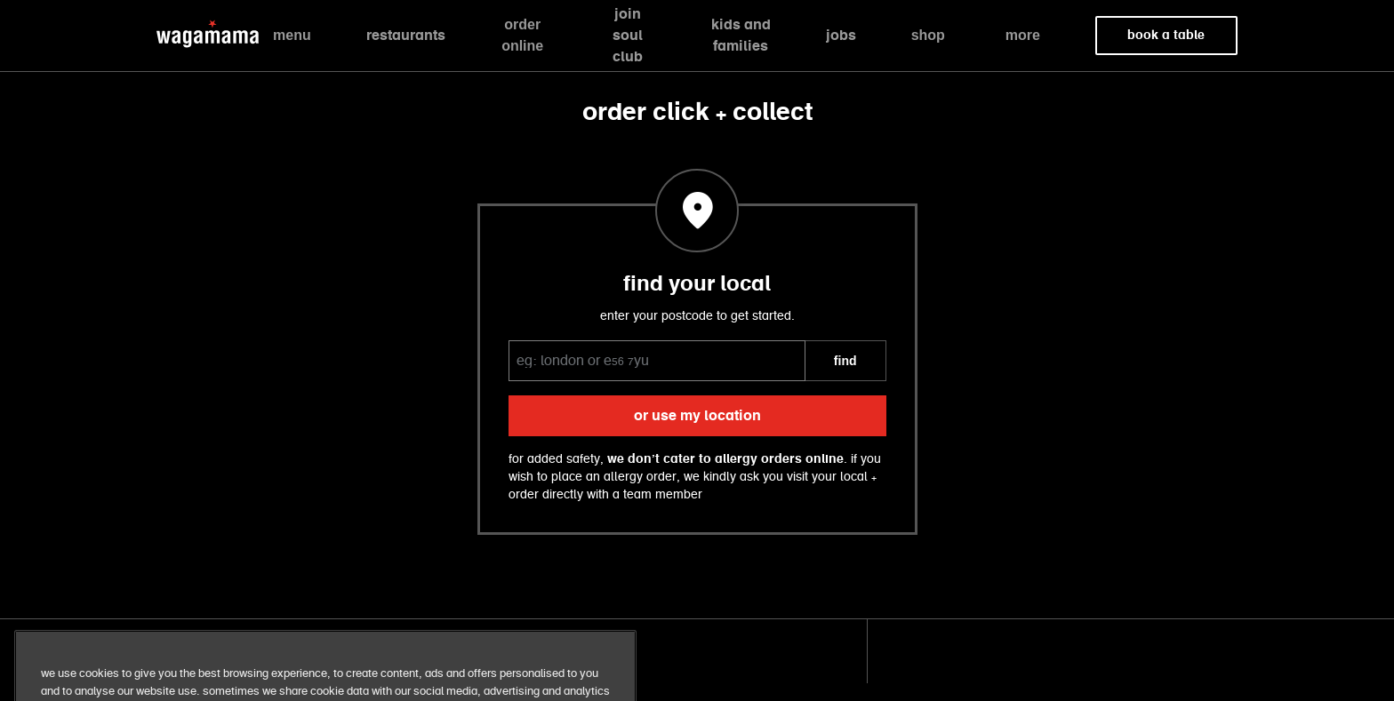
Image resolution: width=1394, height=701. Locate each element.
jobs (841, 35)
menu (292, 35)
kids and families (741, 35)
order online (522, 35)
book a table (1166, 35)
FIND (845, 361)
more (1022, 35)
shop (928, 35)
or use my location (697, 416)
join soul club (628, 35)
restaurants (405, 35)
